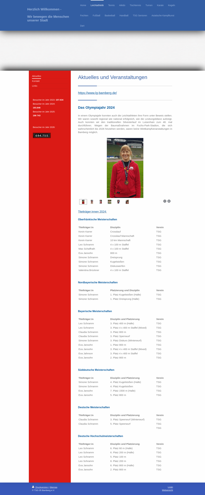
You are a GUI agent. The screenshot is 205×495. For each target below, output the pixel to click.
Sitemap (53, 487)
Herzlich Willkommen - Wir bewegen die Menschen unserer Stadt (48, 15)
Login (170, 487)
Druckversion (40, 487)
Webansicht (167, 490)
